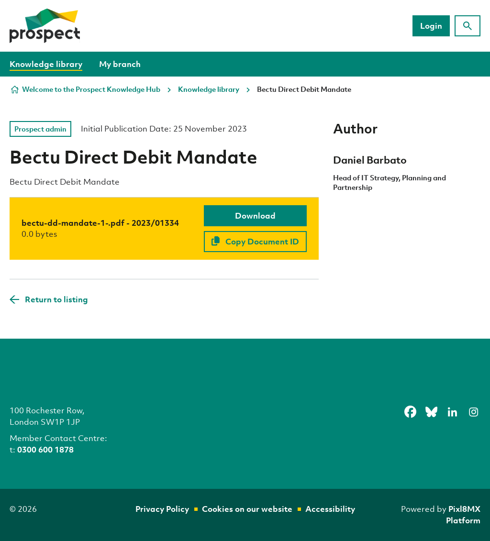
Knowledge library (46, 63)
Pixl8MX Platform (463, 514)
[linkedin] (452, 412)
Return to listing (56, 299)
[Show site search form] (467, 25)
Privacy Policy (162, 508)
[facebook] (410, 412)
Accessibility (330, 508)
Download (255, 215)
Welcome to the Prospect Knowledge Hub (91, 89)
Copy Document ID (255, 241)
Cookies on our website (247, 508)
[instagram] (473, 412)
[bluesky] (431, 412)
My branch (120, 63)
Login (431, 25)
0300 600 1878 (45, 449)
